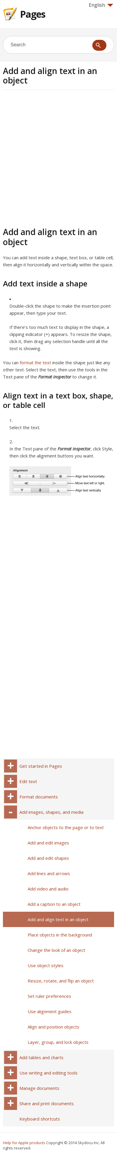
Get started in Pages (40, 766)
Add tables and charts (41, 1057)
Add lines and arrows (49, 873)
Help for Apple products (24, 1142)
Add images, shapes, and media (51, 812)
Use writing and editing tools (48, 1073)
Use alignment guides (49, 1011)
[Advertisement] (58, 157)
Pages (32, 14)
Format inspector (54, 377)
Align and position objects (53, 1027)
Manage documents (39, 1088)
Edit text (28, 781)
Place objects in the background (60, 935)
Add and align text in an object (58, 919)
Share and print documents (46, 1103)
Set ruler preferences (49, 996)
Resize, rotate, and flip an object (61, 981)
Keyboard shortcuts (39, 1119)
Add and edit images (48, 843)
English (101, 5)
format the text (35, 362)
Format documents (38, 797)
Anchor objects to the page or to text (66, 827)
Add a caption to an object (54, 904)
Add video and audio (48, 889)
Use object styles (45, 965)
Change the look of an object (56, 950)
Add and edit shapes (48, 858)
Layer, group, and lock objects (58, 1042)
